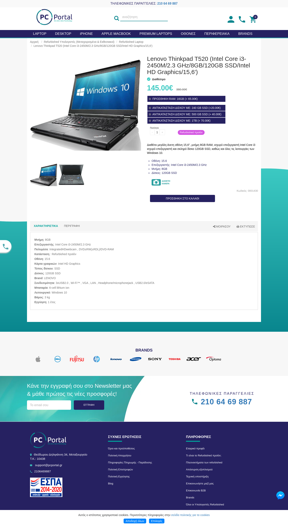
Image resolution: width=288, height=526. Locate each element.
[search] (117, 17)
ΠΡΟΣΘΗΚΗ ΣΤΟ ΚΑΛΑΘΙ (182, 198)
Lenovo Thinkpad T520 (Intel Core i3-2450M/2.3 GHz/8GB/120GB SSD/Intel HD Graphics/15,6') (93, 45)
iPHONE (86, 34)
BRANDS (245, 34)
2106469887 (42, 471)
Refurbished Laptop (131, 41)
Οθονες (188, 34)
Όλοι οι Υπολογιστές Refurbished (205, 504)
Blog (110, 483)
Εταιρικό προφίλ (195, 448)
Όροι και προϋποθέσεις (121, 448)
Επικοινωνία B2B (196, 490)
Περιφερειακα (217, 34)
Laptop (39, 34)
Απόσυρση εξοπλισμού (199, 469)
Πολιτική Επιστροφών (120, 469)
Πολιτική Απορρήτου (119, 455)
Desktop (63, 34)
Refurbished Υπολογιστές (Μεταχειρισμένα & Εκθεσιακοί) (79, 41)
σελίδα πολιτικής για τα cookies (190, 515)
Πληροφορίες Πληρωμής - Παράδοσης (130, 462)
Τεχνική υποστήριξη (197, 476)
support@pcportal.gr (48, 465)
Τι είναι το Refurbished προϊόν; (203, 455)
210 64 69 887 (167, 3)
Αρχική (34, 41)
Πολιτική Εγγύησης (119, 476)
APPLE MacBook (116, 34)
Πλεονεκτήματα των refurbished (204, 462)
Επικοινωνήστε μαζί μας (200, 483)
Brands (190, 497)
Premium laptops (156, 34)
